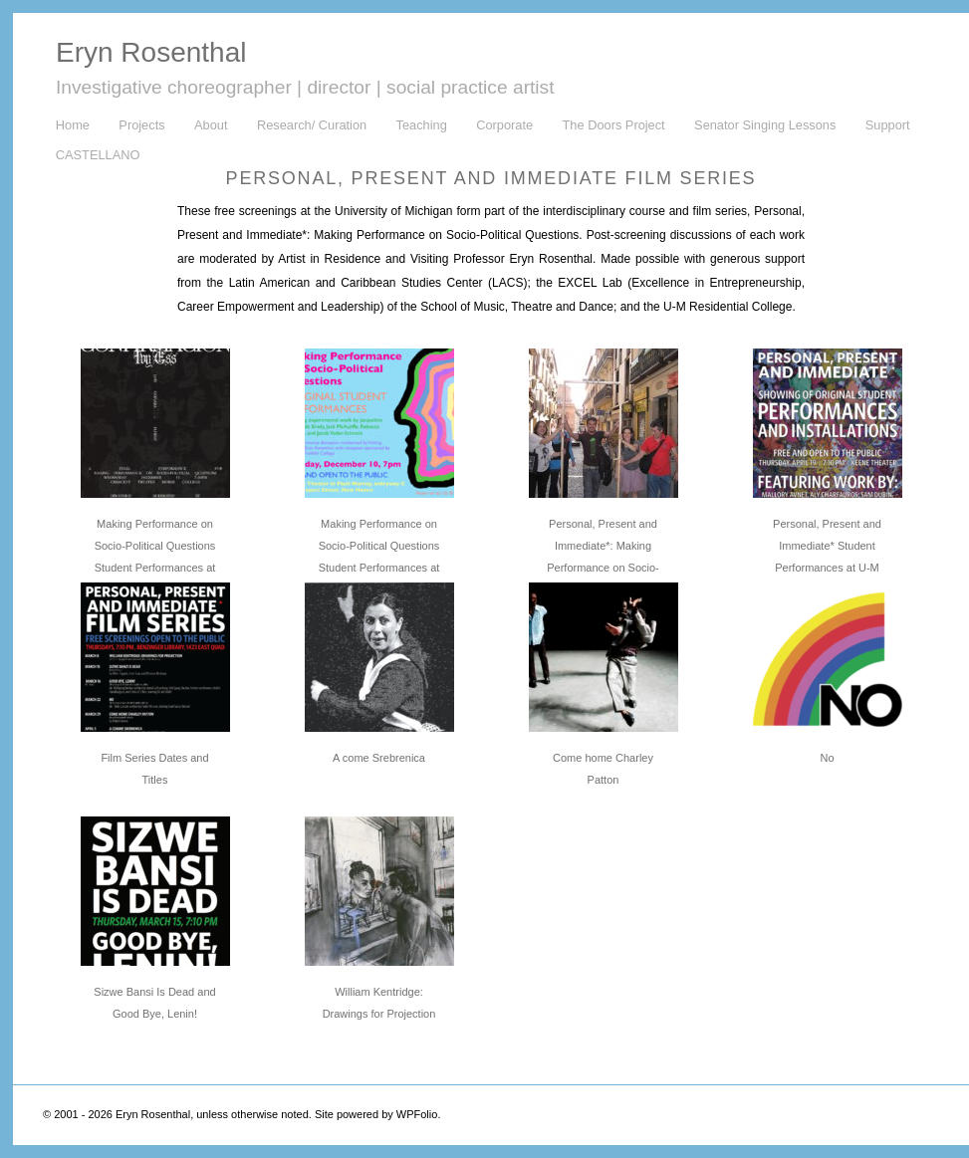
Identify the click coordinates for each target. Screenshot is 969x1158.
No (827, 758)
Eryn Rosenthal (151, 52)
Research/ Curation (311, 124)
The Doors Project (614, 124)
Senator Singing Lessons (765, 124)
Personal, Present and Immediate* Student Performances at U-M (827, 546)
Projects (141, 124)
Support (887, 124)
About (210, 124)
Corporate (504, 124)
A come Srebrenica (379, 758)
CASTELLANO (98, 154)
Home (73, 124)
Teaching (421, 124)
